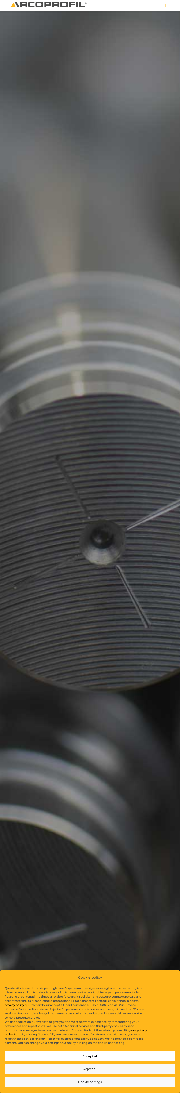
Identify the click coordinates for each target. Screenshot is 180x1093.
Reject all (90, 1076)
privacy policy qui (17, 1012)
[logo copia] (49, 3)
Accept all (90, 1063)
